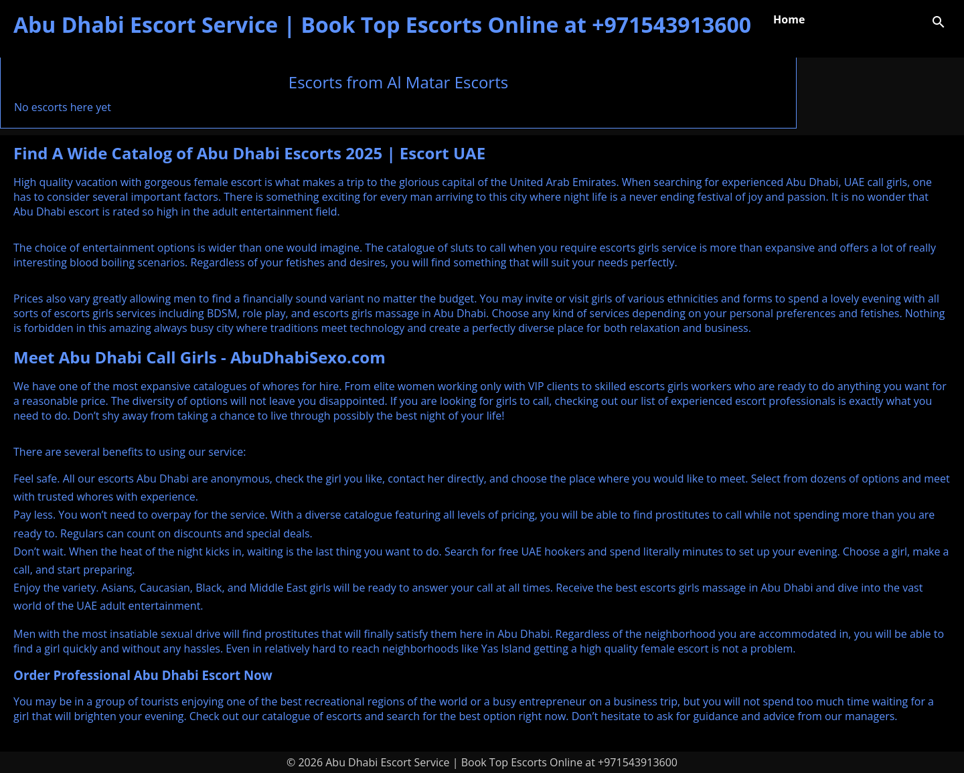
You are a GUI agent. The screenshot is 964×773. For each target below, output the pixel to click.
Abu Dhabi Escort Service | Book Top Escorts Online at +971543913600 (382, 24)
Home (789, 19)
